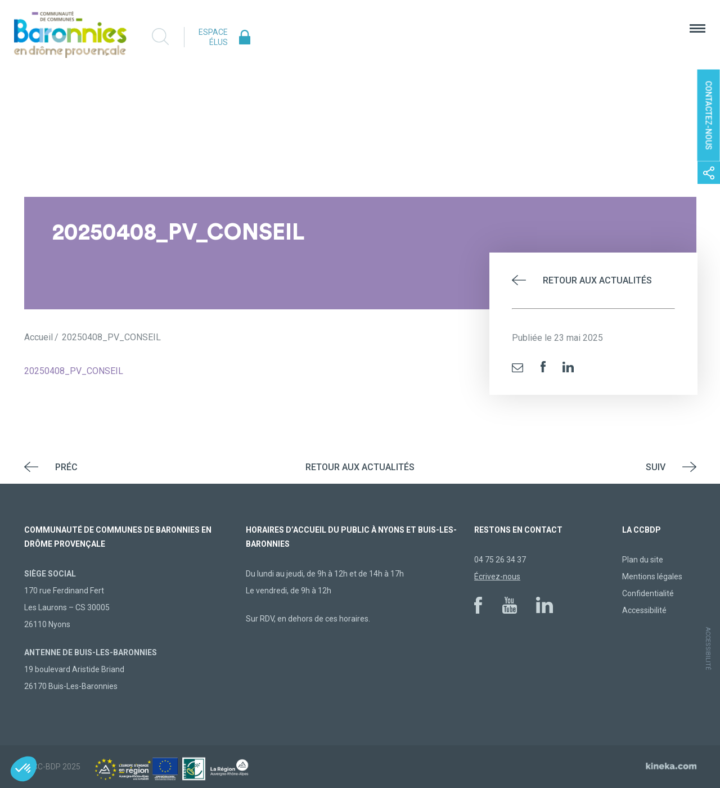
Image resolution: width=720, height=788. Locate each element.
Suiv (655, 467)
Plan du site (642, 559)
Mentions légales (652, 576)
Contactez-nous (708, 115)
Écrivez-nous (497, 576)
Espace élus (213, 37)
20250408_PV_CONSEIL (73, 371)
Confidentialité (648, 593)
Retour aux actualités (597, 280)
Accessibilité (644, 610)
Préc (66, 467)
